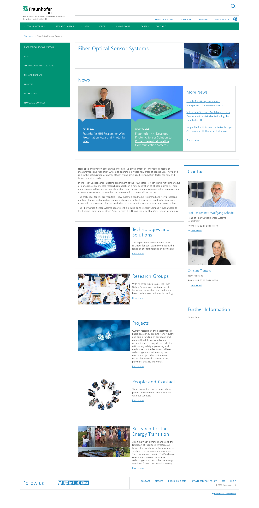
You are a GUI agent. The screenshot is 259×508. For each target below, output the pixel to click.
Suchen (233, 6)
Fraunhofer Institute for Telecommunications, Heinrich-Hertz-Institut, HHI (44, 17)
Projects (28, 84)
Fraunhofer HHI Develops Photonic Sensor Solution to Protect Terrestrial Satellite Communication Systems (153, 139)
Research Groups (33, 75)
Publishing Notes (177, 481)
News (27, 56)
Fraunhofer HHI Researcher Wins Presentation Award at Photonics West (104, 137)
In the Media (30, 93)
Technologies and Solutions (39, 66)
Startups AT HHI (164, 19)
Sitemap (159, 481)
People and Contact (34, 103)
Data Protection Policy (204, 481)
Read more (138, 253)
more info (194, 140)
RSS (223, 481)
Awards (203, 19)
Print (233, 481)
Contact (145, 481)
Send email (196, 230)
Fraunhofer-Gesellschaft (225, 494)
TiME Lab (186, 19)
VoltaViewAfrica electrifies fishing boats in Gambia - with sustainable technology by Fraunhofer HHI (208, 116)
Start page (28, 36)
